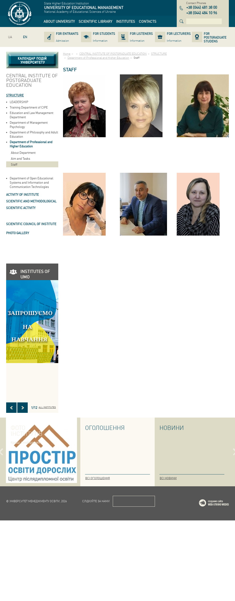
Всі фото (17, 478)
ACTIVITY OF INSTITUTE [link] (22, 194)
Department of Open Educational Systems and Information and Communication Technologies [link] (31, 182)
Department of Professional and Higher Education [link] (31, 144)
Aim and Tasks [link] (20, 158)
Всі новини (168, 478)
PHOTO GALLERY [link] (17, 233)
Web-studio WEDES (220, 584)
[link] (59, 21)
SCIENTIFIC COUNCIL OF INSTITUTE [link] (31, 224)
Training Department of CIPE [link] (29, 107)
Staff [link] (14, 164)
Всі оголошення (97, 478)
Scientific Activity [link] (21, 208)
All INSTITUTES (47, 407)
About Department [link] (23, 152)
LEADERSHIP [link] (19, 102)
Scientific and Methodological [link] (31, 201)
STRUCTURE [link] (15, 95)
